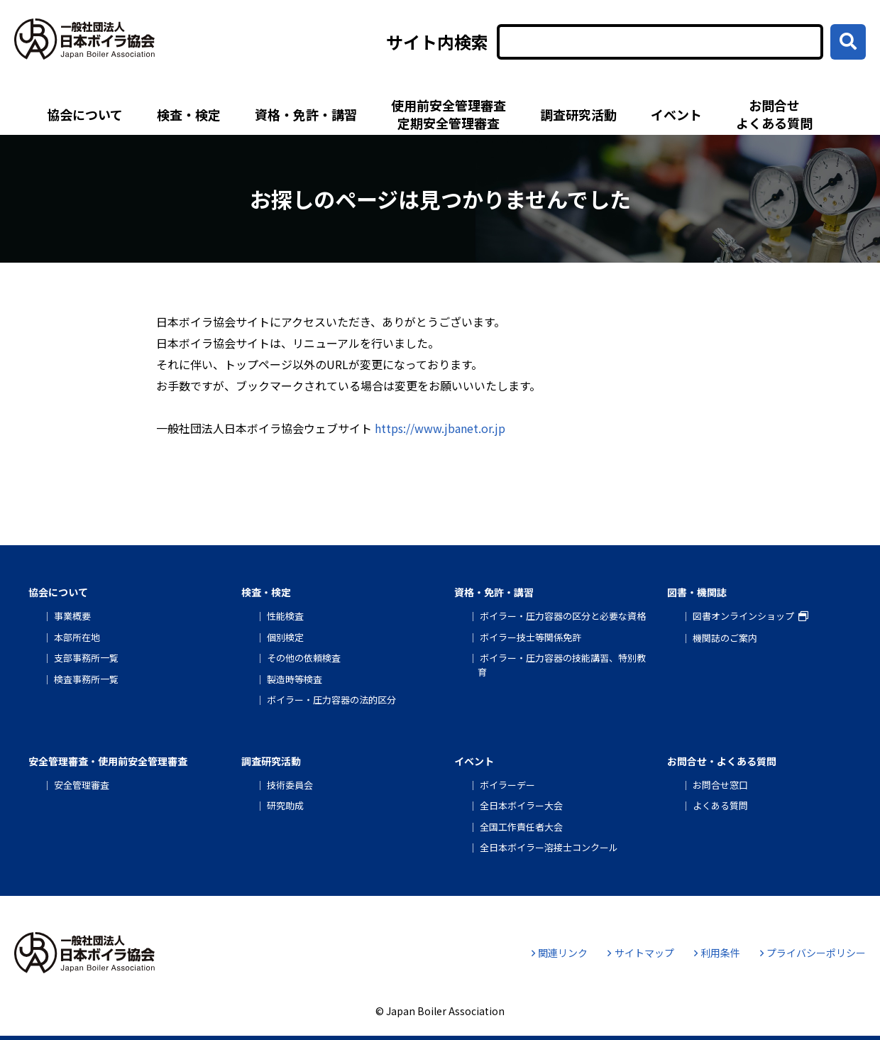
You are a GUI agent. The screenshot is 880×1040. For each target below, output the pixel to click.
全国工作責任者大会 (521, 826)
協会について (85, 114)
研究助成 (285, 805)
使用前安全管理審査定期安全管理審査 (448, 114)
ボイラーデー (507, 785)
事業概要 (72, 616)
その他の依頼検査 (304, 657)
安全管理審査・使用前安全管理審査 (107, 761)
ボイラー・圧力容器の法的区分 (331, 699)
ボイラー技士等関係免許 (530, 637)
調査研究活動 (578, 114)
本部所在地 (77, 637)
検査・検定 (189, 114)
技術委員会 (290, 785)
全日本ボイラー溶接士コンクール (549, 847)
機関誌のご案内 (725, 638)
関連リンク (560, 953)
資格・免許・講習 (306, 114)
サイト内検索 (437, 41)
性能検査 (285, 616)
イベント (676, 114)
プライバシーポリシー (813, 953)
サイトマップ (640, 953)
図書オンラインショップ (743, 616)
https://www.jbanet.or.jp (440, 428)
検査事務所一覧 (86, 679)
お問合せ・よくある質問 (721, 761)
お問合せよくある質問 (774, 114)
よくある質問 (720, 805)
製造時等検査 (294, 679)
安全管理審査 (81, 785)
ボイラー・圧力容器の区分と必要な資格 (563, 616)
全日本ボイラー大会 (521, 805)
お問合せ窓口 (720, 785)
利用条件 (717, 953)
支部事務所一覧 (86, 657)
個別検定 (285, 637)
